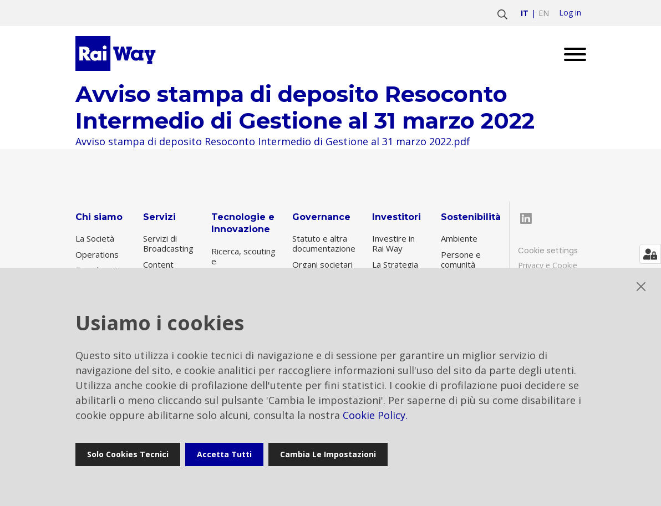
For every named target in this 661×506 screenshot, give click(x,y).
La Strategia (395, 264)
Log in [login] (570, 13)
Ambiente (459, 238)
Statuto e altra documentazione (323, 243)
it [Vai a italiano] (524, 13)
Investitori (396, 217)
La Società (94, 238)
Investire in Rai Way (393, 243)
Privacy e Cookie (547, 265)
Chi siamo (99, 217)
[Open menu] (571, 53)
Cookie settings (548, 250)
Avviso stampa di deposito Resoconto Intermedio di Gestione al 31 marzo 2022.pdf (272, 141)
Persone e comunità (461, 259)
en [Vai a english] (543, 13)
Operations (97, 254)
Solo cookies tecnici (128, 454)
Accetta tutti (224, 454)
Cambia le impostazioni (328, 454)
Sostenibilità (471, 217)
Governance (321, 217)
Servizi (159, 217)
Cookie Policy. (375, 415)
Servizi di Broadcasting (168, 243)
